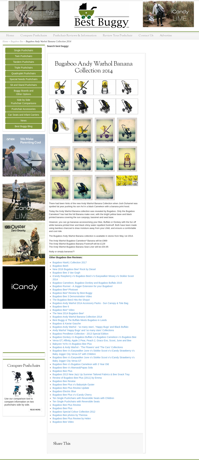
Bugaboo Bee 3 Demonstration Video (72, 296)
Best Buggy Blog (23, 126)
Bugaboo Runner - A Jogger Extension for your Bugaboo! (83, 286)
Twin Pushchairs (23, 56)
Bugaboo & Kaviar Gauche (67, 323)
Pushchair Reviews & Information (75, 35)
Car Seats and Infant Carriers (23, 114)
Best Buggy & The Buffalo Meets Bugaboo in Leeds (80, 320)
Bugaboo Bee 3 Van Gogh (66, 272)
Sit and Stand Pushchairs (23, 85)
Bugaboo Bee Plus (62, 371)
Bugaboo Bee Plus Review (67, 405)
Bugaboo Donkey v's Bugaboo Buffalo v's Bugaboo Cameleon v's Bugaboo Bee (94, 337)
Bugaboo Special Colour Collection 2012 (74, 411)
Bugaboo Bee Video (63, 421)
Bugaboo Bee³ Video (63, 310)
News (24, 120)
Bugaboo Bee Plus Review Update (71, 388)
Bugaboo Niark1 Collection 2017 (70, 262)
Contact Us (146, 35)
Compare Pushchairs (33, 35)
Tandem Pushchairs (23, 62)
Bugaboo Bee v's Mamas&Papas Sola (73, 367)
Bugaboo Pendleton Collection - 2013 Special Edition (80, 333)
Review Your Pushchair (117, 35)
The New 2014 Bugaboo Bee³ (68, 313)
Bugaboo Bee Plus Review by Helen (72, 418)
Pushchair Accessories (24, 109)
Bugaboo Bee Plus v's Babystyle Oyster (73, 384)
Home (10, 35)
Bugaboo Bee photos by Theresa (70, 415)
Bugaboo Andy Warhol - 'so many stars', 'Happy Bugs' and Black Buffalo (90, 327)
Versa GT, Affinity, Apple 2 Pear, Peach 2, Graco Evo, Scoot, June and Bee (92, 340)
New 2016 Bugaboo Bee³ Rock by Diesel (74, 269)
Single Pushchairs (23, 50)
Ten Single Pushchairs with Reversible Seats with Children (83, 398)
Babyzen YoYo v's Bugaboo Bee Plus (72, 343)
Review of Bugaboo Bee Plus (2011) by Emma (77, 377)
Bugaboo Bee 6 (61, 306)
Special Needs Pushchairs (23, 79)
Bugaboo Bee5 (60, 266)
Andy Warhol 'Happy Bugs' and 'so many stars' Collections (83, 330)
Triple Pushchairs (23, 67)
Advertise (166, 35)
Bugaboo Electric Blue (64, 391)
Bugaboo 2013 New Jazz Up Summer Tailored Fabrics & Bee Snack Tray (91, 374)
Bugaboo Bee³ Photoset (65, 289)
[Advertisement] (24, 331)
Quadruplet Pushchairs (23, 73)
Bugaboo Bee (17, 41)
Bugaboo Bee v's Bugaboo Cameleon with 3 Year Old (81, 364)
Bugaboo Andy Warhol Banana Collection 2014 (77, 316)
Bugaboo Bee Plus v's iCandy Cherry (72, 394)
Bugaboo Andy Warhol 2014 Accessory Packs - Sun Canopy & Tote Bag (90, 303)
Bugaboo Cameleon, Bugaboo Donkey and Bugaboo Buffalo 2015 (87, 282)
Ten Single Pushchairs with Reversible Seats (76, 401)
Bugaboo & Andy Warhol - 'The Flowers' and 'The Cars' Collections (88, 347)
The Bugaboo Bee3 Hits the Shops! (71, 299)
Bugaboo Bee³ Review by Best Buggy (72, 293)
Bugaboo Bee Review (64, 381)
